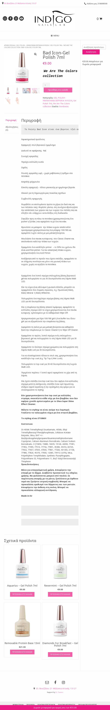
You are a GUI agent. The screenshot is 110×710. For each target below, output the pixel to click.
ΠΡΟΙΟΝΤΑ (30, 704)
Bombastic (64, 106)
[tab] (11, 120)
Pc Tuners (59, 692)
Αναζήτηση (91, 52)
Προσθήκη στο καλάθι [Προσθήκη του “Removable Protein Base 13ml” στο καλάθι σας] (22, 652)
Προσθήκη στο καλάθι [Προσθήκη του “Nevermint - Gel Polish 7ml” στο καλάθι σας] (60, 594)
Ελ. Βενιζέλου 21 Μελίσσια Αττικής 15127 (20, 3)
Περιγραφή (11, 120)
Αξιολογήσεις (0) (12, 128)
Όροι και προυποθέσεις (87, 704)
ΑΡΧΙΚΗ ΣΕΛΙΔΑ (18, 704)
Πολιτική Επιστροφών (46, 704)
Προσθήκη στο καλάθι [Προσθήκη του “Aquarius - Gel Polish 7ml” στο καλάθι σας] (22, 594)
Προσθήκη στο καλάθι (58, 89)
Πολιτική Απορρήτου (66, 704)
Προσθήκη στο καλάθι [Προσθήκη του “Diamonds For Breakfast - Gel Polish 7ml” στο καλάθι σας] (60, 654)
